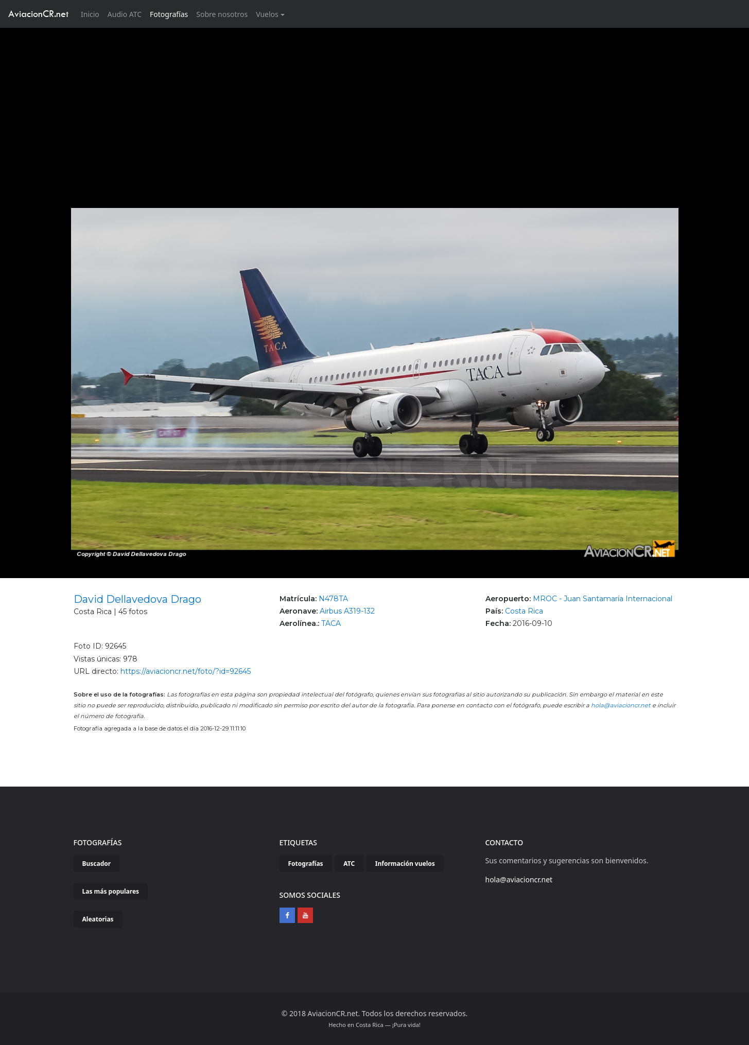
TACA (331, 623)
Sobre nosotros (222, 14)
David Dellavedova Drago (137, 599)
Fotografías (169, 14)
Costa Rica (524, 611)
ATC (349, 863)
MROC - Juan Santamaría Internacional (602, 598)
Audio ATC (125, 14)
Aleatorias (98, 919)
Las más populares (111, 891)
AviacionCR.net (38, 14)
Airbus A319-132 (347, 611)
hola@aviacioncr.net (621, 705)
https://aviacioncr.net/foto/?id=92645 (185, 671)
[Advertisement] (375, 105)
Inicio (92, 13)
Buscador (96, 863)
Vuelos (267, 14)
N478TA (333, 598)
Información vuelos (405, 863)
